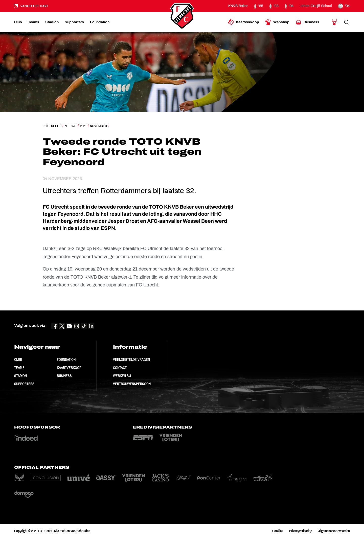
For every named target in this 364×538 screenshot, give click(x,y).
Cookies (277, 531)
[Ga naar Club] (18, 22)
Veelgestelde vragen (131, 359)
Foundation (66, 359)
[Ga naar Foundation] (99, 22)
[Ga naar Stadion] (52, 22)
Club (18, 359)
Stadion (20, 375)
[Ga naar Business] (307, 22)
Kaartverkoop (69, 367)
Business (64, 375)
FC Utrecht (52, 126)
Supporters (24, 384)
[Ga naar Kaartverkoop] (243, 22)
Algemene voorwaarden (334, 531)
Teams (19, 367)
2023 (83, 126)
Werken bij (122, 375)
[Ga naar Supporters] (74, 22)
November (98, 126)
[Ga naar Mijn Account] (334, 22)
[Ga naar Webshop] (277, 22)
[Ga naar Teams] (33, 22)
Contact (120, 367)
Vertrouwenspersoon (132, 384)
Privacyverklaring (300, 531)
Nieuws (70, 126)
